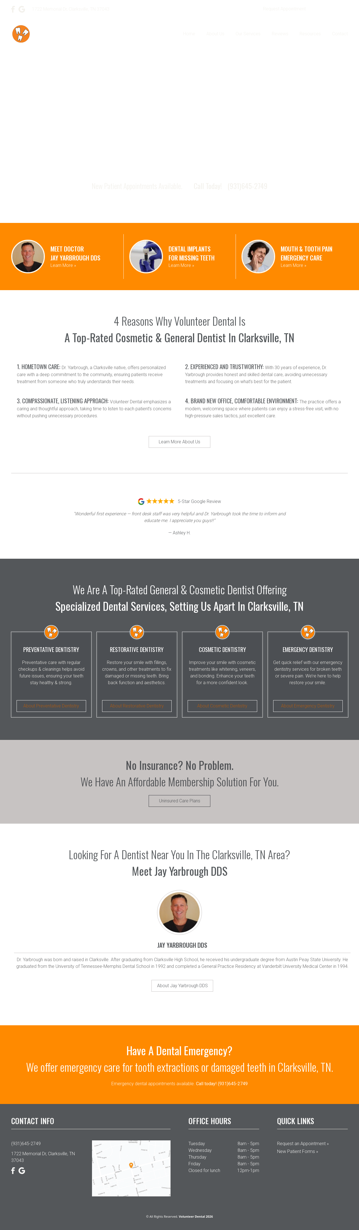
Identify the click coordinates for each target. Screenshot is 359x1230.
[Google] (22, 9)
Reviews (280, 33)
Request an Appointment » (303, 1143)
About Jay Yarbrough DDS (182, 985)
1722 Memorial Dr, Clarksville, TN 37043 (43, 1157)
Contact (340, 33)
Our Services (248, 33)
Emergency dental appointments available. (179, 1083)
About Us (215, 33)
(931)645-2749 (330, 9)
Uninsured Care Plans (179, 800)
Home (189, 33)
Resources (310, 33)
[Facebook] (13, 9)
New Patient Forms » (297, 1151)
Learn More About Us (179, 441)
